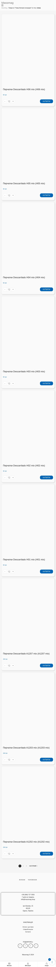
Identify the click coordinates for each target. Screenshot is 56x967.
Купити (46, 101)
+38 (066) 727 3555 (27, 894)
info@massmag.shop (28, 899)
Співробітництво (28, 929)
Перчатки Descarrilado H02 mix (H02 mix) (24, 465)
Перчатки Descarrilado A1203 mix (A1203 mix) (26, 747)
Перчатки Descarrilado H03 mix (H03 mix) (24, 371)
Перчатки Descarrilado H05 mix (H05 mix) (24, 183)
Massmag (7, 2)
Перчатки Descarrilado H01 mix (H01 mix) (24, 559)
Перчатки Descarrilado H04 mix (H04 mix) (24, 277)
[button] (20, 946)
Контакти (28, 932)
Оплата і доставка (28, 927)
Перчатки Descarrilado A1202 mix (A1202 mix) (26, 841)
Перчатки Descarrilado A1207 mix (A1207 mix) (26, 653)
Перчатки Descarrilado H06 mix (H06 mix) (24, 89)
